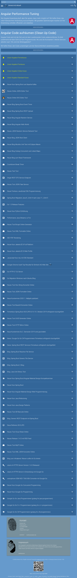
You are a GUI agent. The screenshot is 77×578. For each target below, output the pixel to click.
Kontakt (22, 535)
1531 (63, 559)
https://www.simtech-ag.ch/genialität (38, 573)
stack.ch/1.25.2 (40, 559)
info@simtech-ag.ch (24, 530)
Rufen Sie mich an (31, 535)
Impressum (22, 553)
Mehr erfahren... (38, 27)
